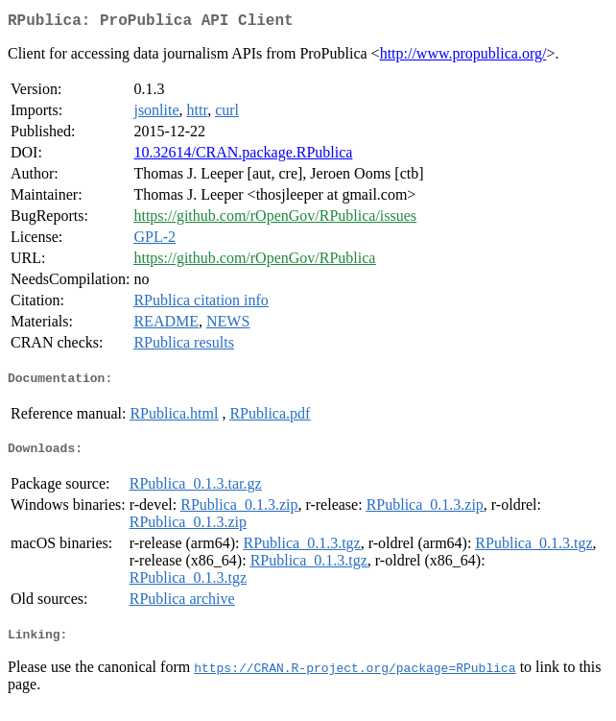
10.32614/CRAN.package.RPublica (242, 156)
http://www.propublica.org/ (463, 57)
